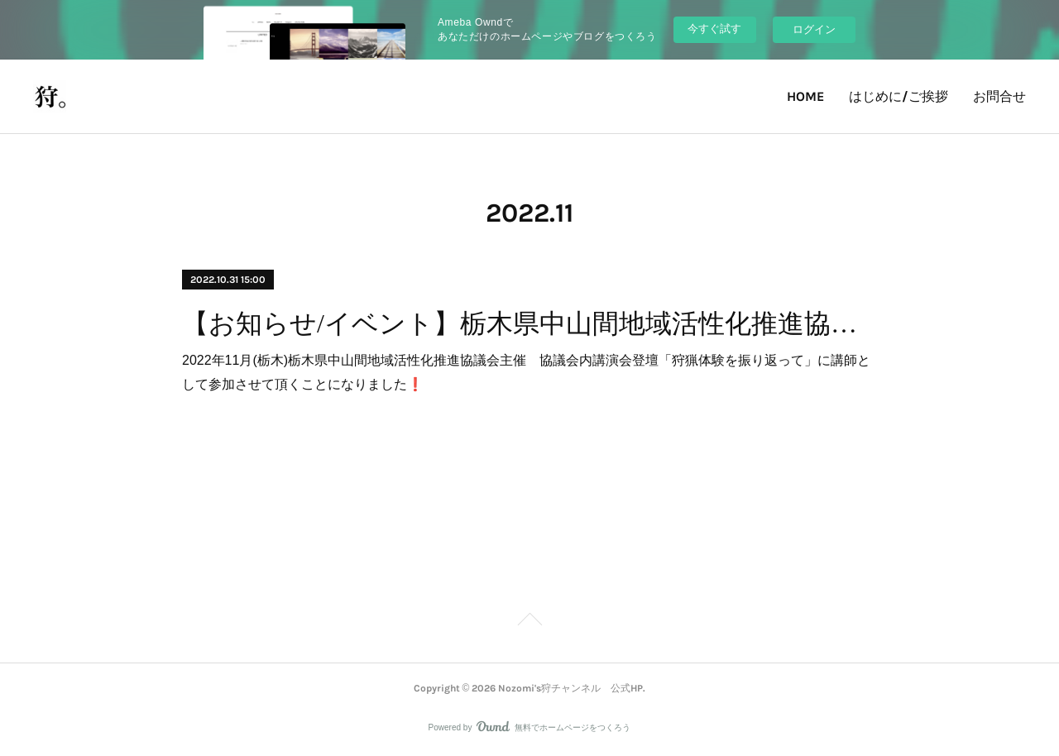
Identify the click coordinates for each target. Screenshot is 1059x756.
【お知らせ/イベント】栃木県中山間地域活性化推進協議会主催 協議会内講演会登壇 (529, 323)
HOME (805, 96)
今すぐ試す (714, 28)
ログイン (814, 29)
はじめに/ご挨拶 (898, 96)
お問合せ (999, 96)
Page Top (529, 622)
